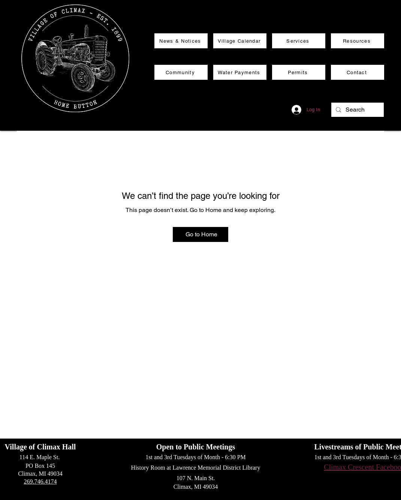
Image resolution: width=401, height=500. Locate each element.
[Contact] (357, 72)
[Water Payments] (239, 72)
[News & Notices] (181, 40)
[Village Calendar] (239, 40)
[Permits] (298, 72)
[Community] (181, 72)
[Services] (298, 40)
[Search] (357, 110)
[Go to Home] (200, 234)
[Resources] (357, 40)
